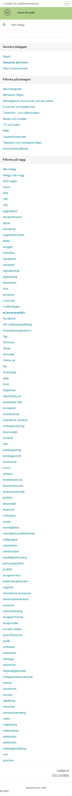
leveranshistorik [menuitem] (13, 486)
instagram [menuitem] (9, 408)
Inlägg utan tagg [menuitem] (13, 175)
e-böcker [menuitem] (9, 300)
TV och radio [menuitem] (11, 125)
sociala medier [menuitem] (12, 629)
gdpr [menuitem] (6, 378)
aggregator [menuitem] (10, 211)
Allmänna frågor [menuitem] (13, 95)
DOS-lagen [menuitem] (10, 181)
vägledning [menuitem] (10, 724)
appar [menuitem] (6, 223)
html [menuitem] (6, 384)
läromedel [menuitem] (9, 503)
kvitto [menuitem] (7, 468)
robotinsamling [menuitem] (12, 611)
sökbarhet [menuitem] (9, 653)
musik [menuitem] (7, 521)
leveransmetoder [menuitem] (14, 491)
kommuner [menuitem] (10, 462)
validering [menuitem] (9, 700)
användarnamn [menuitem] (12, 217)
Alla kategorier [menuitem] (12, 89)
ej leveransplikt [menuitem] (14, 312)
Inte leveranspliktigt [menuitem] (15, 148)
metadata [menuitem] (9, 515)
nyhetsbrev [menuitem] (10, 545)
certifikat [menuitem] (9, 253)
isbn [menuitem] (5, 444)
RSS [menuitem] (5, 193)
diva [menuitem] (5, 288)
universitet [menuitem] (10, 688)
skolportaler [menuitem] (10, 623)
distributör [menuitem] (10, 282)
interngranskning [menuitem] (13, 426)
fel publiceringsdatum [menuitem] (17, 330)
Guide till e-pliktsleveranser (21, 3)
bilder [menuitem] (6, 241)
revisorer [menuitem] (8, 605)
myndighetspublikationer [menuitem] (19, 533)
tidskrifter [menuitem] (9, 665)
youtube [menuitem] (8, 760)
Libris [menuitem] (6, 187)
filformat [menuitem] (9, 342)
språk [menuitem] (6, 641)
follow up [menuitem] (9, 360)
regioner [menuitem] (8, 587)
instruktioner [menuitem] (11, 414)
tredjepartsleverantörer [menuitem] (18, 677)
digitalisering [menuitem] (11, 270)
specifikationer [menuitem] (12, 635)
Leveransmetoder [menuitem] (14, 137)
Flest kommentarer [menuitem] (15, 68)
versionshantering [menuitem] (14, 712)
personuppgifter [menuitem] (13, 563)
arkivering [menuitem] (9, 229)
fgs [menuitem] (5, 336)
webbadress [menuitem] (11, 730)
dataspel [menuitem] (8, 265)
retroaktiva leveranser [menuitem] (17, 593)
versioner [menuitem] (9, 706)
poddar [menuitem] (7, 569)
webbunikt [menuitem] (10, 742)
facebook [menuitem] (9, 318)
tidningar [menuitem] (8, 659)
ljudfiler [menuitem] (7, 497)
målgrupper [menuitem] (10, 539)
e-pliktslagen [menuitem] (11, 306)
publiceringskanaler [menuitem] (15, 581)
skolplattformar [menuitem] (13, 617)
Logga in (63, 770)
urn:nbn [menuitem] (7, 695)
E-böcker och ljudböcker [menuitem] (19, 107)
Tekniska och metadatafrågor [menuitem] (22, 142)
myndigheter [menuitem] (11, 527)
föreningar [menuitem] (9, 372)
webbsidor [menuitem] (10, 736)
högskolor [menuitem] (9, 390)
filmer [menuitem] (6, 348)
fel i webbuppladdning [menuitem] (17, 324)
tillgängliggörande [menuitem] (14, 671)
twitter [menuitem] (7, 683)
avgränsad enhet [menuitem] (14, 235)
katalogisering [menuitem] (12, 450)
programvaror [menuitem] (12, 575)
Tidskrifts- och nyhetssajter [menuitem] (21, 113)
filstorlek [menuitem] (8, 354)
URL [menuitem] (6, 205)
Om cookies (60, 775)
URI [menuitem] (5, 199)
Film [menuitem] (6, 130)
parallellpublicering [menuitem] (15, 557)
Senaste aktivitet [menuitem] (15, 62)
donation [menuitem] (8, 294)
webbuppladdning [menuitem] (14, 748)
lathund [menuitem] (7, 474)
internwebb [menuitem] (10, 432)
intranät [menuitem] (8, 438)
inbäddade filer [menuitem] (12, 402)
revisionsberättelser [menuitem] (16, 599)
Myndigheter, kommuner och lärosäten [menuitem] (28, 101)
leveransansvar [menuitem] (12, 479)
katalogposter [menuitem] (12, 456)
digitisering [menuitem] (10, 277)
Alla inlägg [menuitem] (9, 169)
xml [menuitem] (5, 754)
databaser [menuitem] (9, 259)
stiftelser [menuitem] (9, 647)
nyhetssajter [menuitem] (11, 551)
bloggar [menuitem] (8, 247)
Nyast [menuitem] (7, 56)
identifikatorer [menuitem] (12, 396)
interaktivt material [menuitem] (15, 420)
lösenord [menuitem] (8, 509)
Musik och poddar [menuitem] (14, 119)
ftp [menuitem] (5, 366)
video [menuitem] (6, 718)
